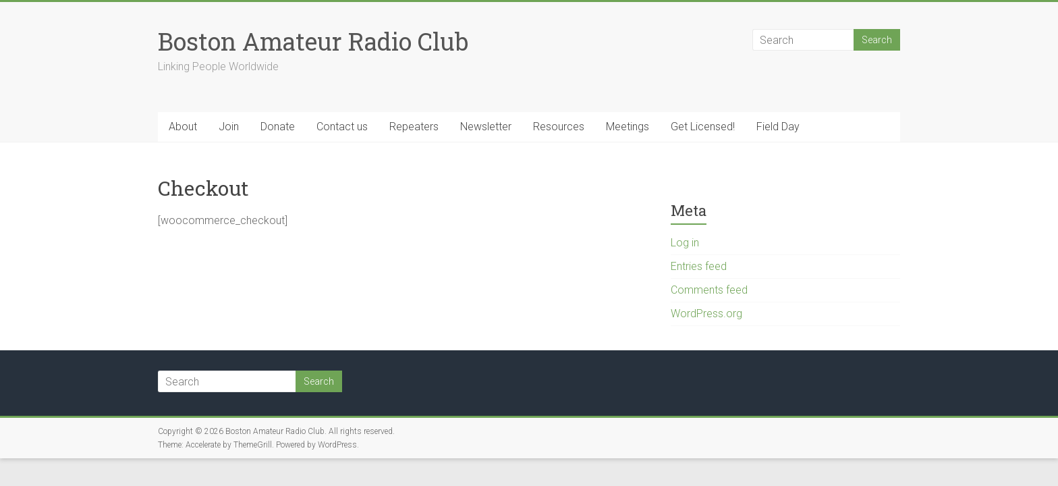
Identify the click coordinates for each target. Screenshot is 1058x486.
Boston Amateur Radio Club (313, 41)
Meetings (627, 126)
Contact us (342, 126)
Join (229, 126)
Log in (685, 242)
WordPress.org (706, 313)
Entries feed (699, 266)
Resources (558, 126)
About (183, 126)
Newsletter (485, 126)
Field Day (778, 126)
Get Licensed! (703, 126)
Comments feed (709, 290)
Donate (277, 126)
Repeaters (414, 126)
